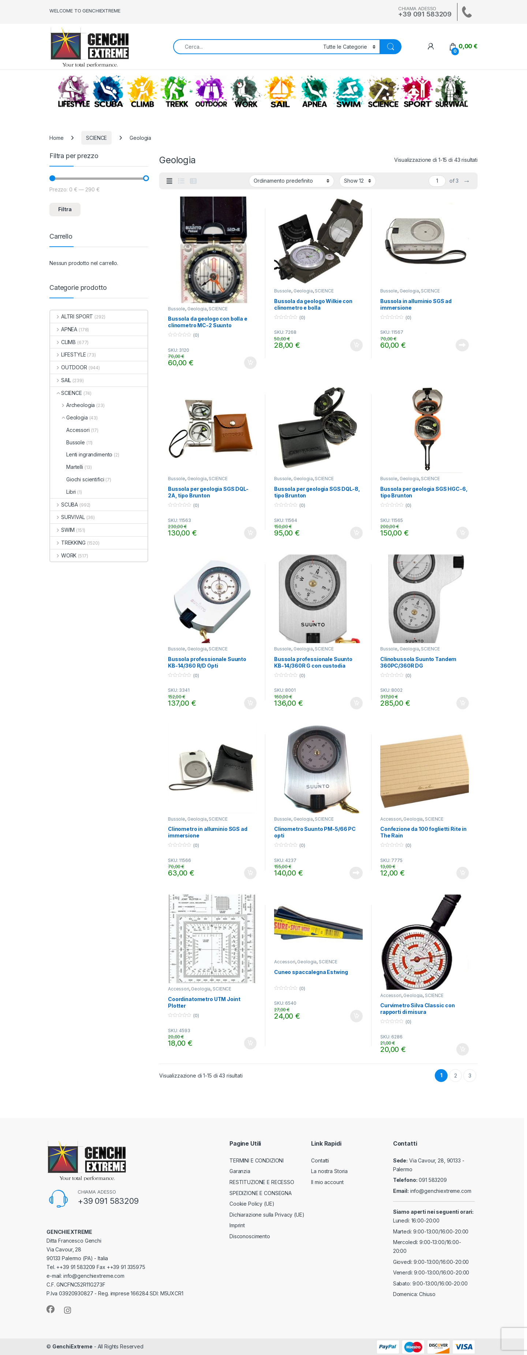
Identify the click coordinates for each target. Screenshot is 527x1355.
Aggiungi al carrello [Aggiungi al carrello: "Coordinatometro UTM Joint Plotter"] (250, 1043)
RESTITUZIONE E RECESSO (261, 1182)
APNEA (314, 91)
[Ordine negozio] (291, 181)
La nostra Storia (329, 1171)
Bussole (176, 308)
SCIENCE (383, 91)
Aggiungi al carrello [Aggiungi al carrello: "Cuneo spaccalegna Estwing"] (356, 1016)
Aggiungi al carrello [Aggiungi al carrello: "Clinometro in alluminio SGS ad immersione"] (250, 873)
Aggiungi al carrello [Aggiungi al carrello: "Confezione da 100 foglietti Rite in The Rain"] (462, 873)
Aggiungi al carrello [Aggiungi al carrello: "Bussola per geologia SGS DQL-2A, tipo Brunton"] (250, 533)
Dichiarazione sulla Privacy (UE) (266, 1215)
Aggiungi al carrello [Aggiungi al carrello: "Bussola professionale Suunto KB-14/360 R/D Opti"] (250, 703)
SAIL (280, 91)
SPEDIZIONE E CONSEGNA (260, 1193)
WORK (245, 91)
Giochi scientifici (77, 479)
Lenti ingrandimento (81, 454)
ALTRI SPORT (417, 91)
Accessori (390, 819)
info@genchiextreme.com (440, 1191)
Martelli (66, 467)
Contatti (320, 1160)
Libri (63, 492)
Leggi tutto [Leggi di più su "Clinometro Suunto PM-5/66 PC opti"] (356, 873)
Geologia (197, 308)
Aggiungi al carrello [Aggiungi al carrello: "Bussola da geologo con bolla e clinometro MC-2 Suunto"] (250, 363)
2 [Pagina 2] (455, 1075)
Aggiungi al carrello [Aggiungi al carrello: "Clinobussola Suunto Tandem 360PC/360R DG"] (462, 703)
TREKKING (176, 91)
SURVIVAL (451, 91)
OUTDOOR (211, 91)
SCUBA (108, 91)
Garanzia (239, 1171)
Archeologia (72, 405)
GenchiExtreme (72, 1346)
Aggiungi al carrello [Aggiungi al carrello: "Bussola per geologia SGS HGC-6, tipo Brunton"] (462, 533)
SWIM (348, 91)
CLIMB (142, 91)
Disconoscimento (249, 1236)
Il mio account (327, 1182)
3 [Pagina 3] (469, 1075)
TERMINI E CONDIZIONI (256, 1160)
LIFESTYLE (73, 91)
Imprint (237, 1225)
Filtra (65, 209)
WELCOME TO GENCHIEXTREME (84, 11)
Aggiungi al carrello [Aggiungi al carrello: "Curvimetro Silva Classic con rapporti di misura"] (462, 1049)
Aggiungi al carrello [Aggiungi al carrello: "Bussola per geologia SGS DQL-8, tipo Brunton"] (356, 533)
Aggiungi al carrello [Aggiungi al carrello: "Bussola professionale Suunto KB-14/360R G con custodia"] (356, 703)
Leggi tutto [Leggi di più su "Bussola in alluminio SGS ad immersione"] (462, 345)
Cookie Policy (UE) (251, 1204)
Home (56, 138)
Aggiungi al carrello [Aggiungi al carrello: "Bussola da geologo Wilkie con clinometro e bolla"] (356, 345)
